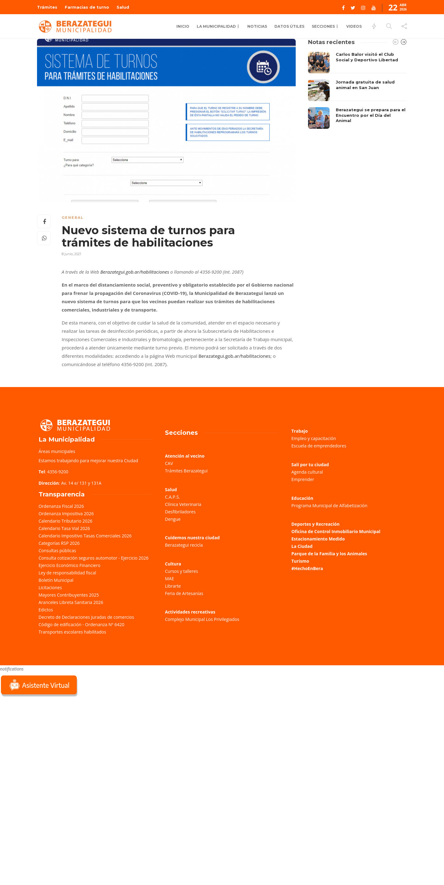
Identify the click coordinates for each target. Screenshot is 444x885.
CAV (169, 463)
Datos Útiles (289, 26)
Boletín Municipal (56, 580)
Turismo (300, 561)
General (73, 217)
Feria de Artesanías (184, 593)
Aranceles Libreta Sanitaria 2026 (71, 602)
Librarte (173, 586)
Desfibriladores (180, 512)
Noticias (257, 26)
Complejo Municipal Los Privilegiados (202, 619)
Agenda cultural (307, 472)
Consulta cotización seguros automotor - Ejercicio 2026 (94, 558)
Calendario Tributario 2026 (65, 521)
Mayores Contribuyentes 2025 (69, 595)
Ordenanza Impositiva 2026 (66, 513)
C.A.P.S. (172, 497)
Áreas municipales (57, 451)
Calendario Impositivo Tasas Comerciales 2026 (85, 536)
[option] (357, 90)
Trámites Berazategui (186, 471)
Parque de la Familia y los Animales (329, 554)
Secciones (323, 26)
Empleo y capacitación (313, 438)
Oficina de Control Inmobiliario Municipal (335, 531)
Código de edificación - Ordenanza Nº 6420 (81, 624)
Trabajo (299, 431)
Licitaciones (50, 587)
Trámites (47, 7)
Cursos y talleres (181, 571)
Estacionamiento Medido (318, 539)
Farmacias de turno (87, 7)
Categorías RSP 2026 (59, 543)
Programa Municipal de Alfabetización (329, 505)
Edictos (46, 610)
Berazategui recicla (184, 545)
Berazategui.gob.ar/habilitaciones (134, 272)
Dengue (173, 519)
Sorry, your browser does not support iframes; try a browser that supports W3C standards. (46, 742)
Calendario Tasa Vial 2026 (64, 528)
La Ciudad (302, 546)
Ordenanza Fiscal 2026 (61, 506)
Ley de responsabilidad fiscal (67, 573)
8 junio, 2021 (71, 254)
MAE (169, 578)
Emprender (302, 479)
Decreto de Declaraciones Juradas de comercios (86, 617)
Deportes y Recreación (315, 524)
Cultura (173, 564)
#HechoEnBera (307, 568)
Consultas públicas (57, 550)
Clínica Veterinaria (183, 504)
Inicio (182, 26)
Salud (123, 7)
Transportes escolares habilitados (72, 632)
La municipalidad (216, 26)
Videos (354, 26)
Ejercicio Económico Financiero (70, 565)
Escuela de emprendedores (318, 446)
